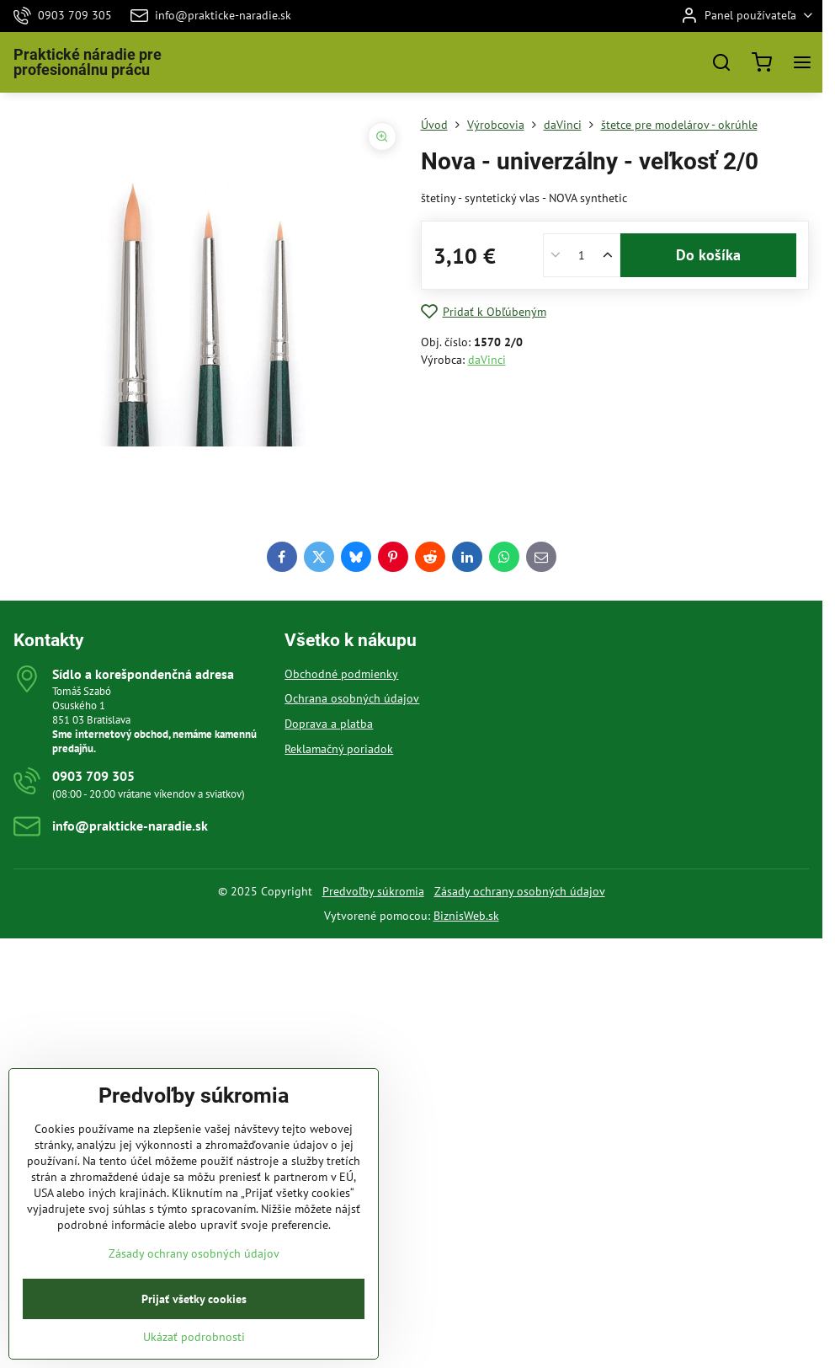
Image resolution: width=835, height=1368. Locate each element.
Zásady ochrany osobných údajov (519, 891)
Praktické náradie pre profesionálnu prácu (87, 62)
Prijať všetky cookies (194, 1326)
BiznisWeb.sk (466, 915)
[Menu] (802, 62)
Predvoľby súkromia (373, 891)
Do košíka (708, 255)
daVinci (487, 359)
